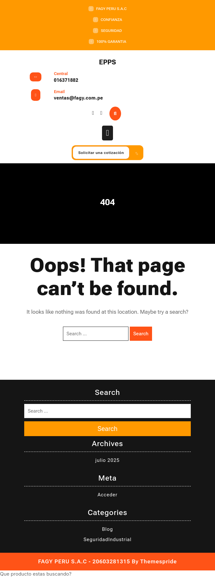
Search (140, 334)
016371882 (66, 80)
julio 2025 (107, 460)
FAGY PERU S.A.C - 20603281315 (84, 561)
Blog (107, 529)
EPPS (107, 62)
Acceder (107, 495)
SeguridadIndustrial (108, 539)
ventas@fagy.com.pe (78, 97)
